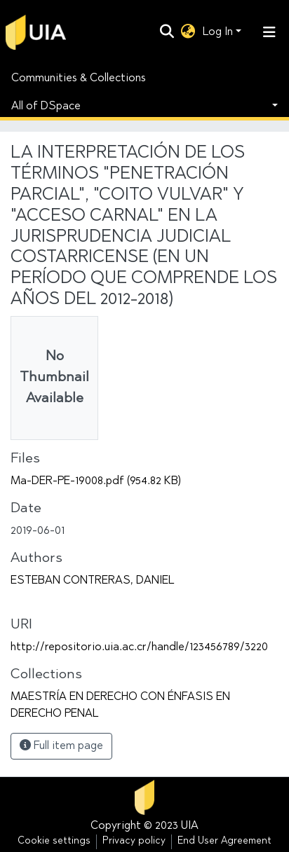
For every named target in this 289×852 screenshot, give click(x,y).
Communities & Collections (78, 78)
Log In (218, 32)
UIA (190, 826)
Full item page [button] (61, 745)
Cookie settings (54, 841)
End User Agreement (224, 841)
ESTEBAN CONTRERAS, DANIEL (92, 580)
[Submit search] (167, 32)
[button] (188, 32)
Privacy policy (134, 841)
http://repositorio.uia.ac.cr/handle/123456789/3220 (139, 647)
